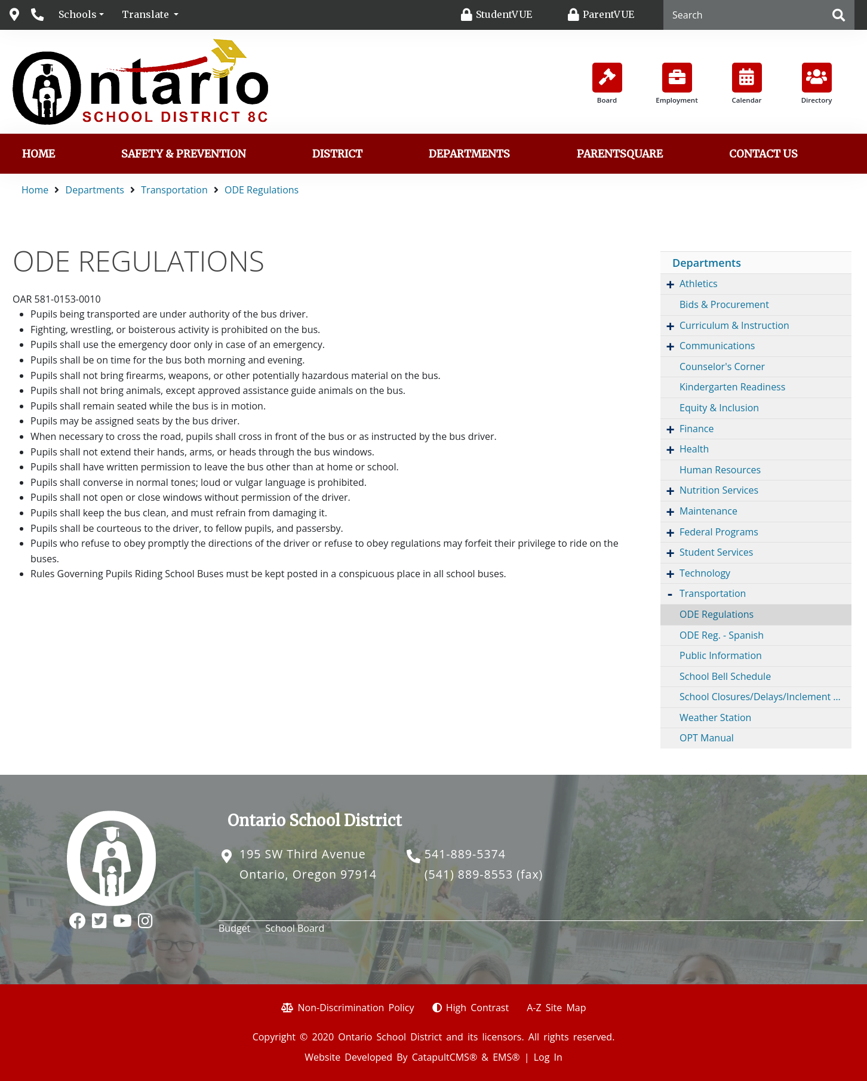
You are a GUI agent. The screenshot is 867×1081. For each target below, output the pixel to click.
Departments (469, 154)
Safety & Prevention (183, 154)
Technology (705, 573)
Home (38, 154)
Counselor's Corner (722, 366)
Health (694, 448)
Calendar (747, 83)
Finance (697, 428)
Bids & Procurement (724, 304)
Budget (234, 928)
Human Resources (720, 469)
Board (607, 83)
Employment (676, 83)
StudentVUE (504, 14)
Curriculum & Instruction (734, 325)
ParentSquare (620, 154)
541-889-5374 (465, 854)
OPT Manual (707, 737)
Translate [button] (146, 14)
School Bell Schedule (725, 676)
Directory (816, 83)
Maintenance (708, 511)
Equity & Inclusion (719, 407)
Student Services (716, 552)
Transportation (174, 189)
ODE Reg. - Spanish (722, 635)
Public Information (721, 655)
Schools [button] (78, 14)
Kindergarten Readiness (732, 386)
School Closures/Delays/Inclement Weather (765, 696)
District (337, 154)
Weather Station (715, 717)
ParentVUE (608, 14)
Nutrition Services (719, 490)
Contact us (763, 154)
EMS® (506, 1057)
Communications (717, 345)
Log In (548, 1057)
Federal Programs (719, 531)
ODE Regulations (262, 189)
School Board (294, 928)
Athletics (699, 283)
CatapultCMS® (444, 1057)
